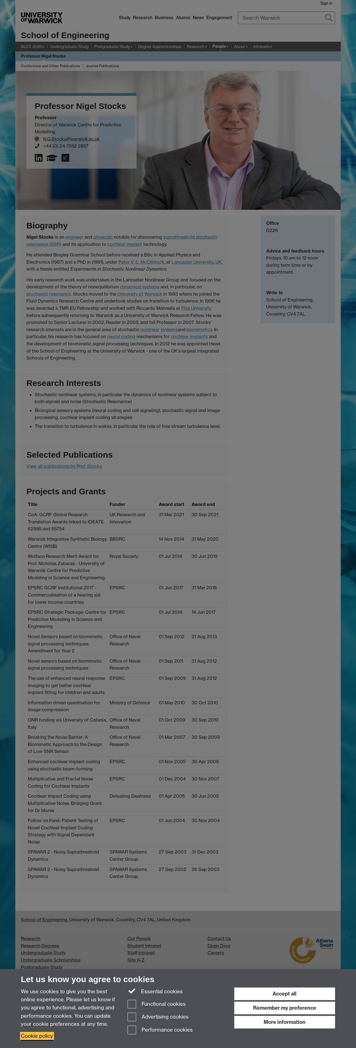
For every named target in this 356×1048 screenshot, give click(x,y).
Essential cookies (155, 991)
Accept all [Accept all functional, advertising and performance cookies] (284, 993)
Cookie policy (37, 1036)
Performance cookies (160, 1030)
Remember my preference (284, 1008)
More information (284, 1022)
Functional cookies (156, 1004)
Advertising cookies (158, 1017)
